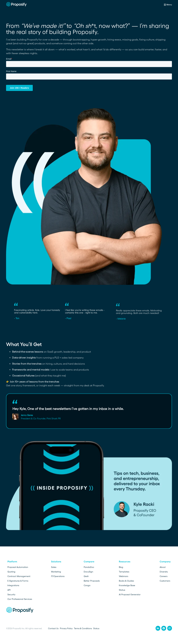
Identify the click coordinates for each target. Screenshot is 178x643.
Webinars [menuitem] (123, 576)
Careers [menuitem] (163, 576)
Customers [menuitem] (165, 581)
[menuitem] (158, 628)
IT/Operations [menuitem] (57, 576)
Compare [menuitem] (89, 561)
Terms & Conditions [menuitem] (83, 628)
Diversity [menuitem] (164, 571)
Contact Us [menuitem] (53, 628)
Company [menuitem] (165, 561)
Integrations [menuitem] (13, 585)
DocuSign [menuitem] (88, 571)
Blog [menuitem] (121, 567)
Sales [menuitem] (53, 567)
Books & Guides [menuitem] (126, 581)
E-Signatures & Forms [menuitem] (17, 581)
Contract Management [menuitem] (18, 576)
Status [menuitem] (122, 590)
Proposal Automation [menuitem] (17, 567)
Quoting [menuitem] (11, 571)
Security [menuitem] (11, 594)
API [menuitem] (8, 590)
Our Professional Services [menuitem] (19, 599)
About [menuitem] (163, 567)
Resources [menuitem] (124, 561)
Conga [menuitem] (87, 585)
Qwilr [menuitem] (86, 576)
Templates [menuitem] (124, 571)
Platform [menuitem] (12, 561)
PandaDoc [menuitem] (89, 567)
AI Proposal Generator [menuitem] (130, 594)
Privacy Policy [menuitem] (66, 628)
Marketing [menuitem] (56, 571)
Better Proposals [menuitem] (92, 581)
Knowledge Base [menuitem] (127, 585)
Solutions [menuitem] (56, 561)
